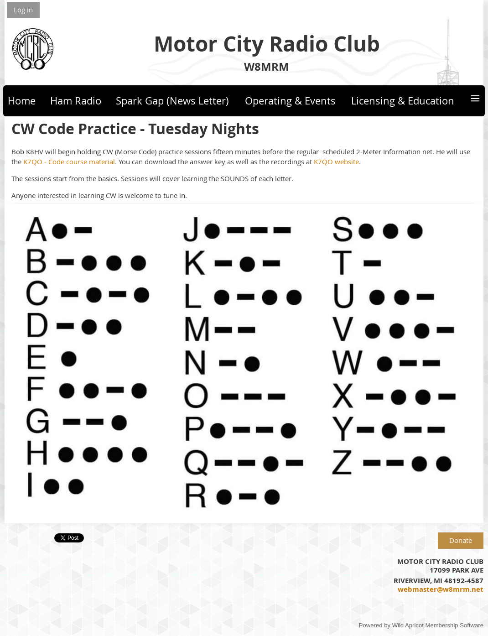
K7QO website (336, 161)
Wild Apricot (408, 625)
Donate (460, 540)
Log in (23, 9)
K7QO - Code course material (69, 161)
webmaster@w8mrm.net (440, 589)
